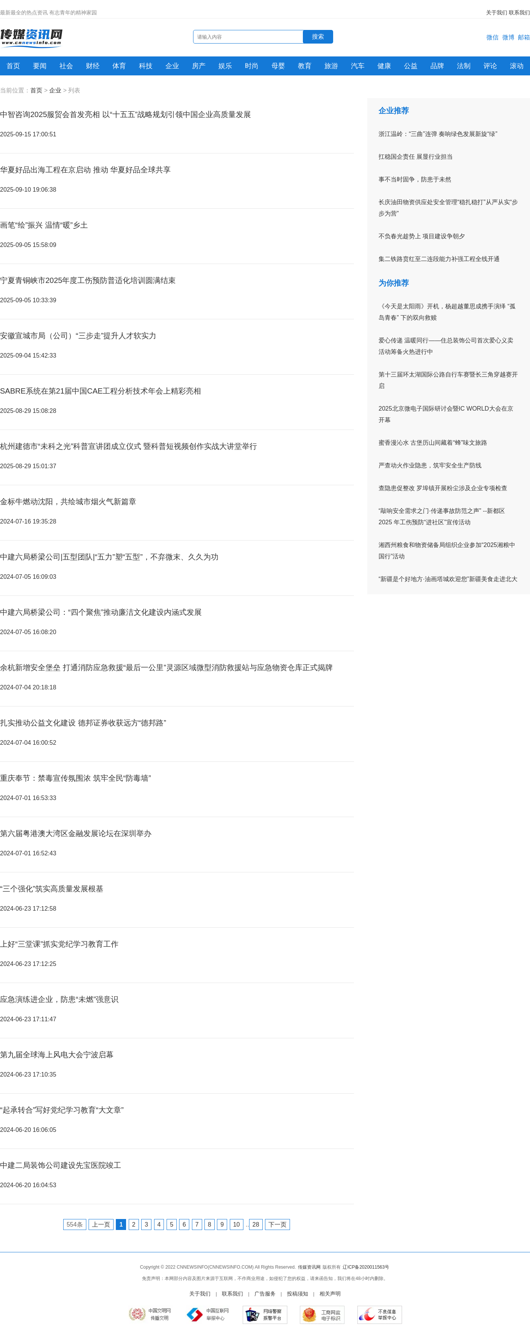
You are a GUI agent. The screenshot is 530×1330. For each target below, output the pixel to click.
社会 (66, 66)
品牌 (437, 66)
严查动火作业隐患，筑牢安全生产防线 (430, 465)
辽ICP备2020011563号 (366, 1267)
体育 (119, 66)
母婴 (278, 66)
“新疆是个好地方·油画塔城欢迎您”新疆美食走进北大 (448, 579)
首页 (13, 66)
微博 (508, 37)
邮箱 (524, 37)
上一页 (101, 1224)
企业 (172, 66)
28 (256, 1224)
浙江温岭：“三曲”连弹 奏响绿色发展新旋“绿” (438, 134)
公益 (411, 66)
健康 (384, 66)
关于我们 (496, 12)
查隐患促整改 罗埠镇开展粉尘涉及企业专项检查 (443, 488)
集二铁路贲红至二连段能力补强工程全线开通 (439, 259)
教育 (305, 66)
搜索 (318, 36)
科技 (146, 66)
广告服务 (265, 1294)
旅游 (331, 66)
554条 (75, 1224)
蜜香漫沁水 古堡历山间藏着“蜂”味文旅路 (433, 442)
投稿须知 (297, 1294)
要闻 (40, 66)
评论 (490, 66)
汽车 (358, 66)
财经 (93, 66)
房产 (199, 66)
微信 (492, 37)
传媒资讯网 (309, 1267)
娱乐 (225, 66)
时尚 (252, 66)
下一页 (277, 1224)
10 (236, 1224)
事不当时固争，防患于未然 (415, 179)
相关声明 (330, 1294)
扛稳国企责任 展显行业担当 (416, 156)
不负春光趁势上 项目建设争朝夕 (422, 236)
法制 (464, 66)
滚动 (517, 66)
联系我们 (519, 12)
